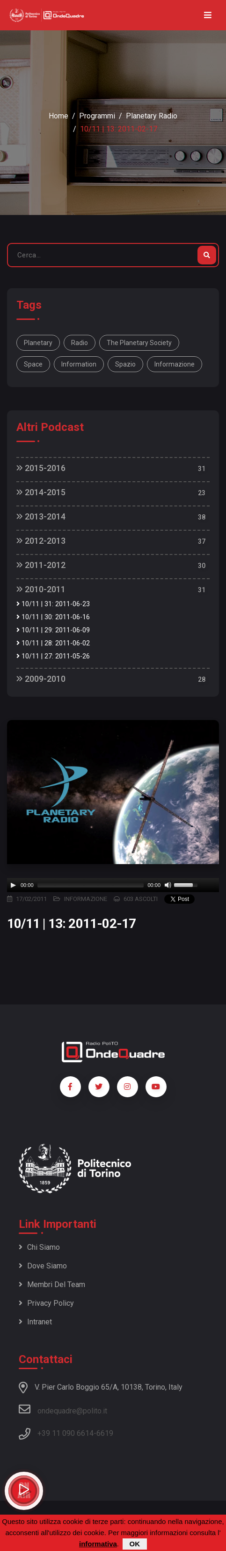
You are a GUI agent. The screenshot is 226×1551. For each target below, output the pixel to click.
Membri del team (52, 1284)
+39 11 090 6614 (65, 1433)
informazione (174, 364)
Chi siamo (39, 1247)
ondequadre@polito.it (63, 1409)
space (33, 364)
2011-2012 (41, 565)
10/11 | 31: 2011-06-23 (53, 604)
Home (58, 115)
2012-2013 (41, 541)
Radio (79, 342)
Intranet (35, 1321)
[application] (113, 885)
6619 (104, 1433)
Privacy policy (46, 1303)
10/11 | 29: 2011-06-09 (53, 630)
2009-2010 (41, 679)
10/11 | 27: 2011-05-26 (53, 656)
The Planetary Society (139, 342)
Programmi (97, 115)
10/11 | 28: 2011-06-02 (53, 643)
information (78, 364)
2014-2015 (41, 492)
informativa (98, 1544)
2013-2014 (41, 516)
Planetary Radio (151, 115)
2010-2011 (41, 589)
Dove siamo (43, 1265)
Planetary (38, 342)
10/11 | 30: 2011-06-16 (53, 617)
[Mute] (168, 885)
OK (135, 1544)
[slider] (90, 885)
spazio (125, 364)
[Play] (13, 885)
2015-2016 (41, 468)
